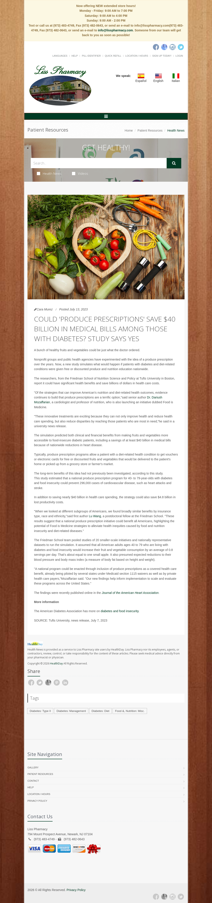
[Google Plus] (164, 897)
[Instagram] (172, 47)
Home (129, 130)
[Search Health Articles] (99, 163)
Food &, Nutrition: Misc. (129, 711)
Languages (59, 55)
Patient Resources (150, 130)
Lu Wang (95, 516)
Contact (33, 780)
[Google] (164, 47)
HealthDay (56, 663)
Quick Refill (113, 55)
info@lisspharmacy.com (115, 30)
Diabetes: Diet (100, 711)
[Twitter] (181, 47)
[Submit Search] (174, 163)
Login (179, 55)
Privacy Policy (37, 801)
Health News (49, 173)
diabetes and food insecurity (119, 611)
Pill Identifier (91, 55)
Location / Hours (136, 55)
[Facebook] (156, 47)
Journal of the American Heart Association (130, 593)
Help (75, 55)
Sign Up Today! (161, 55)
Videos (80, 173)
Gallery (33, 767)
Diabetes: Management (71, 711)
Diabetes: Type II (40, 711)
